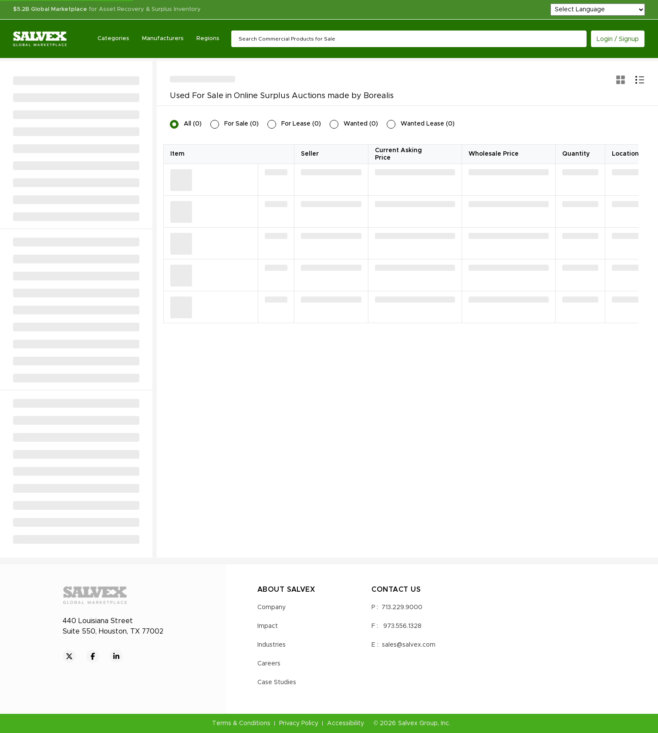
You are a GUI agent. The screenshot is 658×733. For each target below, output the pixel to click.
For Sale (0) (241, 124)
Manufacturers (162, 38)
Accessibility (345, 723)
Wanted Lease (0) (428, 124)
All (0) (193, 124)
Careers (268, 664)
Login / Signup (618, 39)
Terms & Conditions (241, 723)
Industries (271, 645)
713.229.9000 (401, 607)
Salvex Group (418, 723)
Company (271, 607)
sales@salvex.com (408, 645)
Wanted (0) (361, 124)
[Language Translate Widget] (597, 9)
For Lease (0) (301, 124)
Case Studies (276, 682)
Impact (267, 626)
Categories (113, 38)
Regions (207, 38)
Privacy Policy (298, 723)
